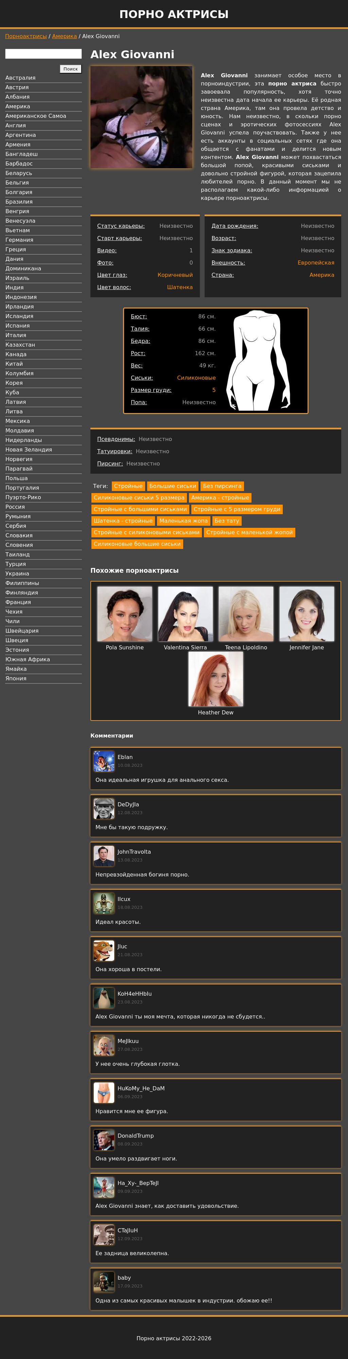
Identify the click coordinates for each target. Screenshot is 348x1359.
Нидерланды (23, 440)
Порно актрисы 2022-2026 (174, 1338)
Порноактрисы (26, 36)
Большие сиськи (173, 486)
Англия (15, 125)
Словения (19, 545)
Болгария (18, 192)
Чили (12, 621)
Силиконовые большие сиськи (137, 544)
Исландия (19, 316)
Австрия (17, 87)
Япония (16, 678)
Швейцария (22, 631)
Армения (18, 144)
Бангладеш (21, 154)
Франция (18, 602)
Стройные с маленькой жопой (249, 532)
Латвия (15, 402)
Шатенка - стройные (123, 521)
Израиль (17, 278)
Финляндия (21, 592)
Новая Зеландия (28, 449)
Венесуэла (20, 221)
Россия (15, 507)
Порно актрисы (174, 14)
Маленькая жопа (183, 521)
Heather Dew (216, 712)
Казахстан (20, 345)
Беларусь (18, 173)
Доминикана (23, 268)
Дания (14, 259)
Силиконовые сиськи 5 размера (139, 497)
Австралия (20, 78)
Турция (15, 564)
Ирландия (19, 306)
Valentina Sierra (185, 647)
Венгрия (17, 211)
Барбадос (19, 163)
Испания (17, 325)
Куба (12, 392)
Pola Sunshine (125, 647)
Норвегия (19, 459)
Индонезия (21, 297)
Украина (17, 573)
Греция (15, 249)
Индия (14, 287)
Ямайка (16, 669)
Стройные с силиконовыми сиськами (146, 532)
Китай (14, 364)
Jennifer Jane (307, 647)
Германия (19, 240)
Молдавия (19, 430)
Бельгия (17, 182)
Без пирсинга (222, 486)
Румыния (18, 516)
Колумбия (19, 373)
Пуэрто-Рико (23, 497)
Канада (16, 354)
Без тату (227, 521)
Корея (14, 383)
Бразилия (19, 202)
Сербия (15, 526)
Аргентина (20, 135)
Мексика (17, 421)
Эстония (17, 650)
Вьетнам (17, 230)
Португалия (22, 488)
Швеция (16, 640)
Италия (15, 335)
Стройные (128, 486)
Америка (64, 36)
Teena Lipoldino (246, 647)
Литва (14, 411)
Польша (16, 478)
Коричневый (175, 275)
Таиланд (17, 554)
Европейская (316, 262)
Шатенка (180, 287)
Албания (17, 97)
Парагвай (19, 468)
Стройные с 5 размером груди (237, 509)
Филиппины (22, 583)
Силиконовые (196, 378)
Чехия (13, 612)
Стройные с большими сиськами (140, 509)
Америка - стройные (220, 497)
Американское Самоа (35, 116)
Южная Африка (27, 659)
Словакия (19, 535)
